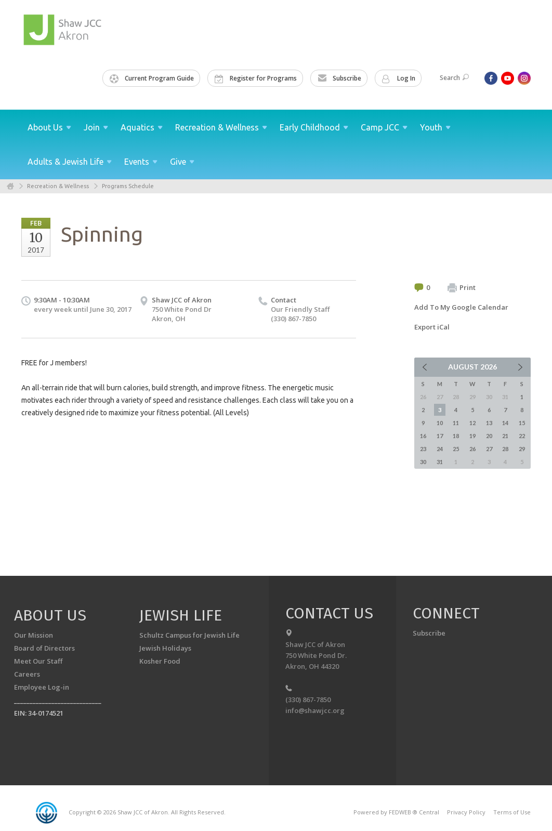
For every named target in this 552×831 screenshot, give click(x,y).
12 (472, 422)
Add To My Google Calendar (461, 307)
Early (314, 127)
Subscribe (339, 78)
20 (489, 435)
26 (472, 448)
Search (454, 77)
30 (423, 461)
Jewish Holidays (165, 648)
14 (505, 422)
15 (522, 422)
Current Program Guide (152, 78)
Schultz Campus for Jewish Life (189, 635)
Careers (27, 674)
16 (423, 435)
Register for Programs (256, 78)
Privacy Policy (466, 812)
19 (472, 435)
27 (489, 448)
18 (456, 435)
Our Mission (33, 635)
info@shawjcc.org (315, 710)
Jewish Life (180, 615)
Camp (384, 127)
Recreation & (221, 127)
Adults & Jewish (70, 161)
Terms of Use (512, 812)
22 (522, 435)
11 (456, 422)
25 (456, 448)
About (49, 127)
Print (462, 288)
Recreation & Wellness (58, 186)
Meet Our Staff (38, 661)
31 (440, 461)
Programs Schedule (128, 186)
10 (440, 422)
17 (440, 435)
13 (489, 422)
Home (10, 186)
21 (505, 435)
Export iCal (432, 327)
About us (50, 615)
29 (522, 448)
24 (440, 448)
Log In (398, 78)
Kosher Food (159, 661)
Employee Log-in (41, 687)
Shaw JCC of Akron (182, 300)
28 (505, 448)
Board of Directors (44, 648)
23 (423, 448)
